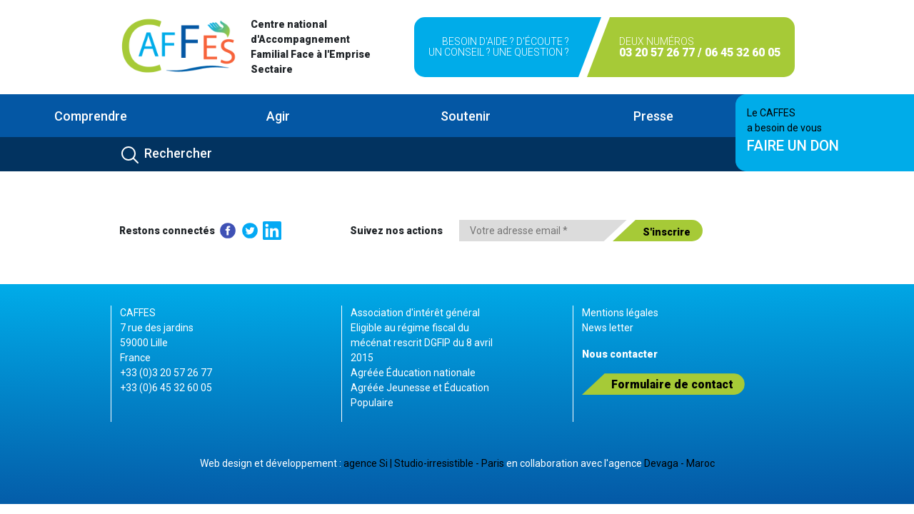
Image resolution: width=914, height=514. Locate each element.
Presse (653, 116)
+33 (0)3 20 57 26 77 (166, 372)
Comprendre (90, 116)
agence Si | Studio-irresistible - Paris (423, 463)
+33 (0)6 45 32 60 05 (166, 387)
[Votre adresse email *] (543, 230)
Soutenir (466, 116)
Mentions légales (620, 312)
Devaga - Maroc (679, 463)
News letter (607, 327)
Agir (278, 116)
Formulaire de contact (672, 384)
